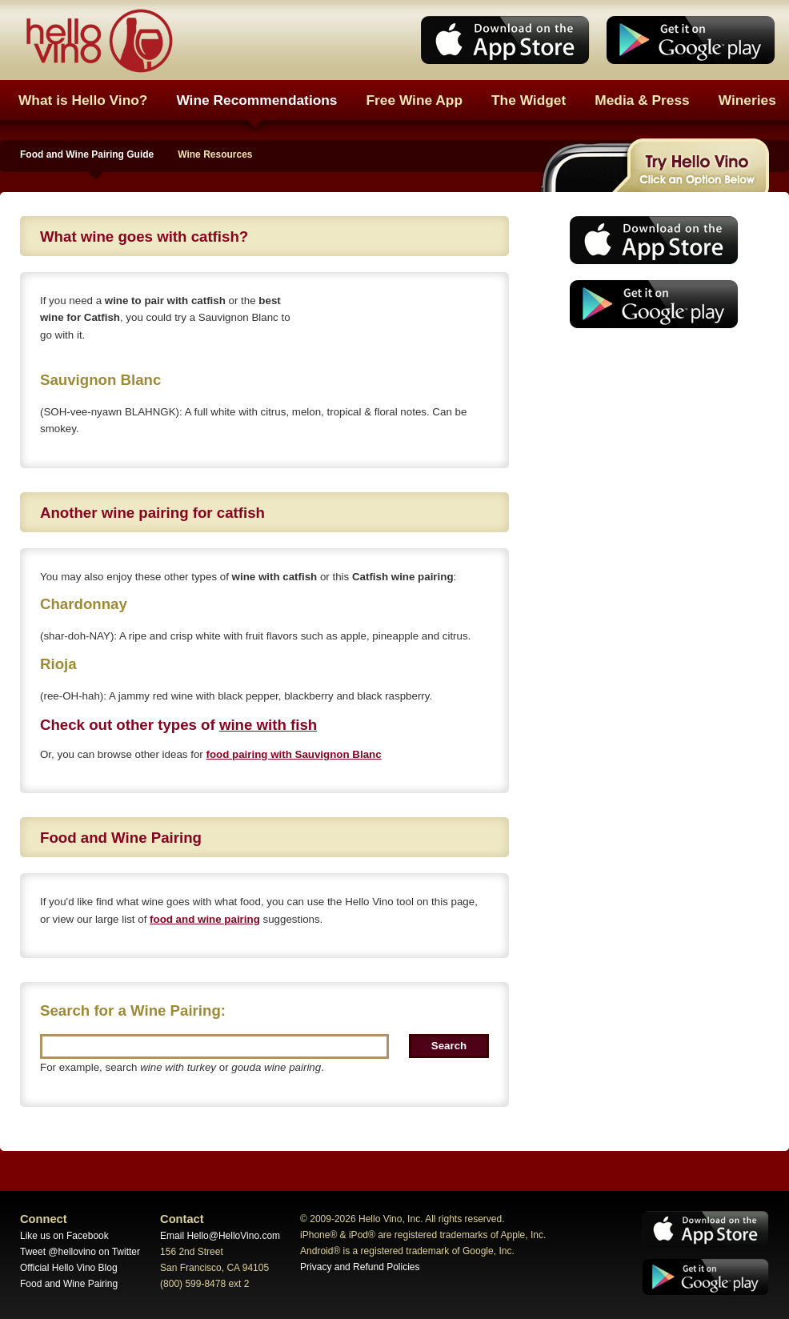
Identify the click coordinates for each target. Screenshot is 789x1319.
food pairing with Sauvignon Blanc (293, 754)
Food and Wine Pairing (69, 1283)
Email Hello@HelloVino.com (220, 1235)
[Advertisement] (649, 460)
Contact (182, 1219)
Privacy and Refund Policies (359, 1267)
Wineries (747, 100)
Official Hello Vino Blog (69, 1267)
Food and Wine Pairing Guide (87, 154)
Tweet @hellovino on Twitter (80, 1251)
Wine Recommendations (256, 100)
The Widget (528, 100)
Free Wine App (414, 100)
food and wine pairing (205, 919)
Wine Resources (215, 154)
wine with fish (268, 724)
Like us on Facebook (64, 1235)
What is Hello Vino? (82, 100)
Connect (43, 1219)
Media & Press (642, 100)
